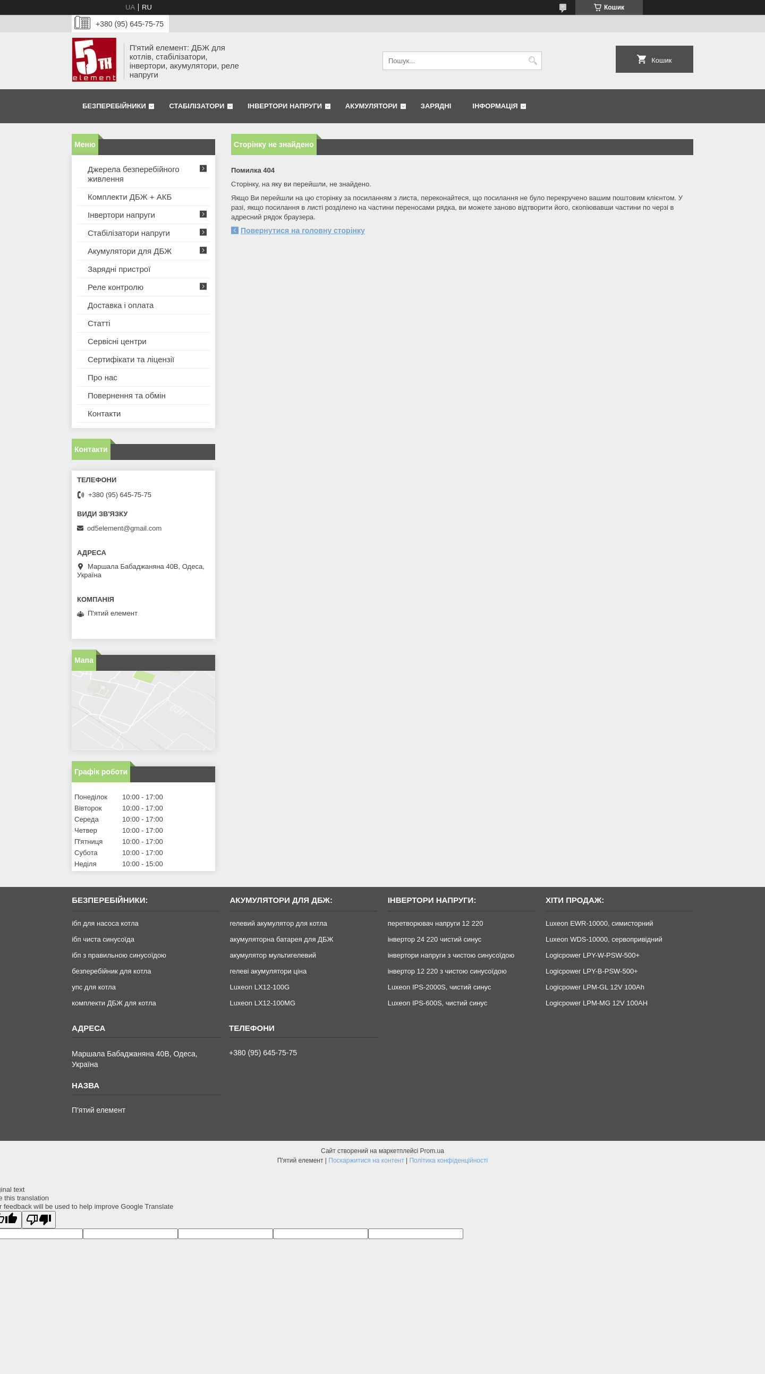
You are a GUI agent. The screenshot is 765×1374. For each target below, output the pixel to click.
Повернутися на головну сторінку (303, 230)
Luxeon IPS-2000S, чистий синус (439, 987)
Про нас (102, 377)
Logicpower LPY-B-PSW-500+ (592, 971)
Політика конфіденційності (448, 1160)
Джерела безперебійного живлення (134, 174)
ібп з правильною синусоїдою (119, 955)
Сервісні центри (117, 341)
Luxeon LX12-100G (260, 987)
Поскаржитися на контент (366, 1160)
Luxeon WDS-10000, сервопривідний (604, 939)
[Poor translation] (39, 1219)
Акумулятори (371, 106)
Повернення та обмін (127, 395)
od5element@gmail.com (124, 528)
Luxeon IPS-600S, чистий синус (438, 1003)
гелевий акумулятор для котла (278, 923)
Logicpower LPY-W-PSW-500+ (593, 955)
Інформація (494, 106)
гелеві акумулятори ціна (268, 971)
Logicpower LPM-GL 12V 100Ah (595, 987)
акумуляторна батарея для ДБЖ (281, 939)
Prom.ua (432, 1151)
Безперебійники (114, 106)
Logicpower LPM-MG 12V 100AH (597, 1003)
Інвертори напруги (285, 106)
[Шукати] (532, 61)
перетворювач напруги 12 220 (435, 923)
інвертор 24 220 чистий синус (435, 939)
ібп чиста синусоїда (103, 939)
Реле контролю (115, 287)
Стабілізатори (196, 106)
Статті (99, 323)
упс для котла (94, 987)
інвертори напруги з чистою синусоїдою (451, 955)
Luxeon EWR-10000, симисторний (599, 923)
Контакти (104, 413)
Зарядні (436, 106)
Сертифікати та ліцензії (131, 359)
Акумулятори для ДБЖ (130, 250)
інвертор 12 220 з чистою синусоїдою (447, 971)
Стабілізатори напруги (129, 232)
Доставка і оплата (121, 305)
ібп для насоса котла (105, 923)
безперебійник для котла (111, 971)
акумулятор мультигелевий (273, 955)
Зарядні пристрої (119, 269)
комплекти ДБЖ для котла (114, 1003)
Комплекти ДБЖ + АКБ (130, 196)
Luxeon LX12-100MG (262, 1003)
